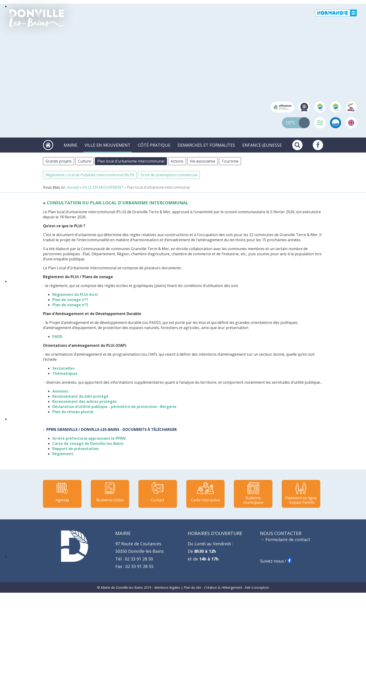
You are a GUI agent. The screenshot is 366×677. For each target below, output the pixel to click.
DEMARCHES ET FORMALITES (206, 145)
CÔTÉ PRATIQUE (154, 145)
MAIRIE (70, 145)
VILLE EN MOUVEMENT (107, 145)
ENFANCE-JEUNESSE (262, 145)
